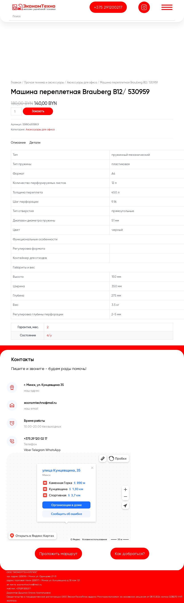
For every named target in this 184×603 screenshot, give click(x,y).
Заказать (38, 111)
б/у (49, 335)
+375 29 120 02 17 (35, 438)
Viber (28, 450)
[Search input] (93, 16)
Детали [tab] (34, 142)
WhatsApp (53, 450)
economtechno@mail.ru (40, 403)
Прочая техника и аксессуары (44, 82)
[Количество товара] (16, 111)
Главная (16, 82)
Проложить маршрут (58, 553)
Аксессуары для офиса (82, 82)
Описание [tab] (18, 142)
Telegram (38, 450)
